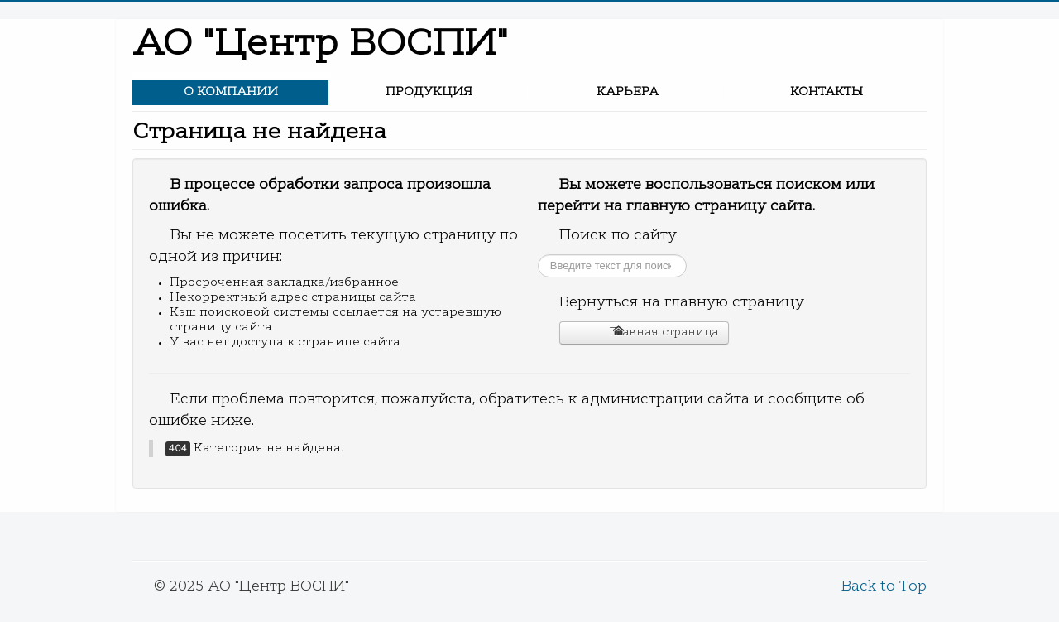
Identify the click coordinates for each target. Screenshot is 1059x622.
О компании (231, 92)
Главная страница (655, 331)
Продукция (429, 92)
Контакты (826, 92)
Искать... (538, 254)
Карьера (628, 92)
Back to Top (884, 587)
